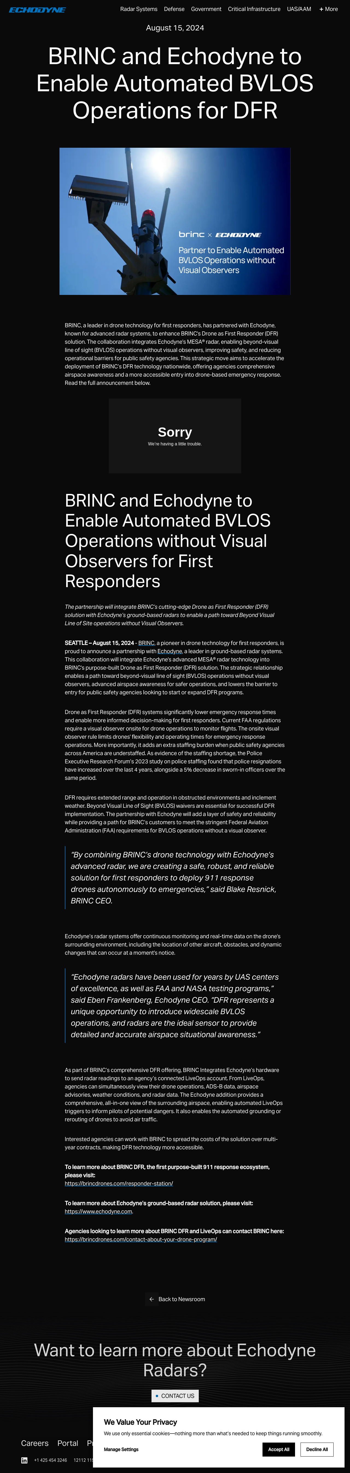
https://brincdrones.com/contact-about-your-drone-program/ (141, 1239)
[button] (139, 9)
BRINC (146, 643)
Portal (67, 1443)
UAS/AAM (299, 9)
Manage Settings (121, 1449)
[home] (37, 9)
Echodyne (170, 651)
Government (206, 9)
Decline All (317, 1449)
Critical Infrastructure (254, 9)
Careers (35, 1443)
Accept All (278, 1449)
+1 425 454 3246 (50, 1460)
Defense (174, 9)
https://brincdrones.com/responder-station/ (119, 1183)
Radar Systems (139, 9)
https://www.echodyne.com (98, 1211)
